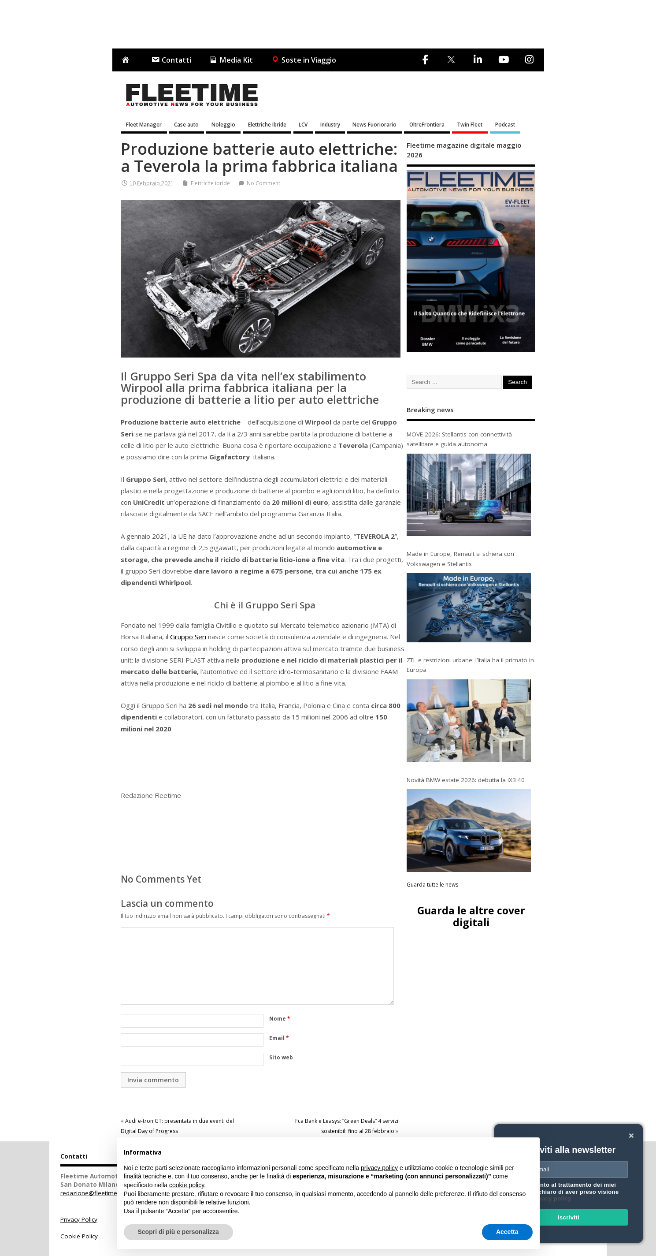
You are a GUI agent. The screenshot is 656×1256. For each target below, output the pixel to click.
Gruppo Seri (188, 636)
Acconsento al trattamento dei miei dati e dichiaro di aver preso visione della (567, 1191)
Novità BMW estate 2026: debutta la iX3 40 (466, 780)
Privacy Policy (78, 1219)
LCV (303, 124)
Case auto (186, 124)
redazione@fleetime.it (91, 1193)
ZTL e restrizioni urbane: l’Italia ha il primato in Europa (470, 665)
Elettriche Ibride (267, 124)
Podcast (505, 124)
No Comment (263, 183)
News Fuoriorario (374, 124)
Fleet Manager (144, 124)
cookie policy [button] (186, 1185)
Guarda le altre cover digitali (471, 916)
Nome (279, 1018)
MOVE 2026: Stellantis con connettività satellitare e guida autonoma (459, 439)
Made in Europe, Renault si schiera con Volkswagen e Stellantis (460, 558)
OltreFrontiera (427, 124)
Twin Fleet (469, 124)
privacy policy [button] (379, 1167)
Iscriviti (568, 1217)
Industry (330, 124)
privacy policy (551, 1198)
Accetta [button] (507, 1231)
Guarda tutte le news (432, 884)
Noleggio (223, 124)
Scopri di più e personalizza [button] (178, 1231)
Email (279, 1038)
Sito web (281, 1057)
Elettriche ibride (210, 183)
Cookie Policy (79, 1236)
